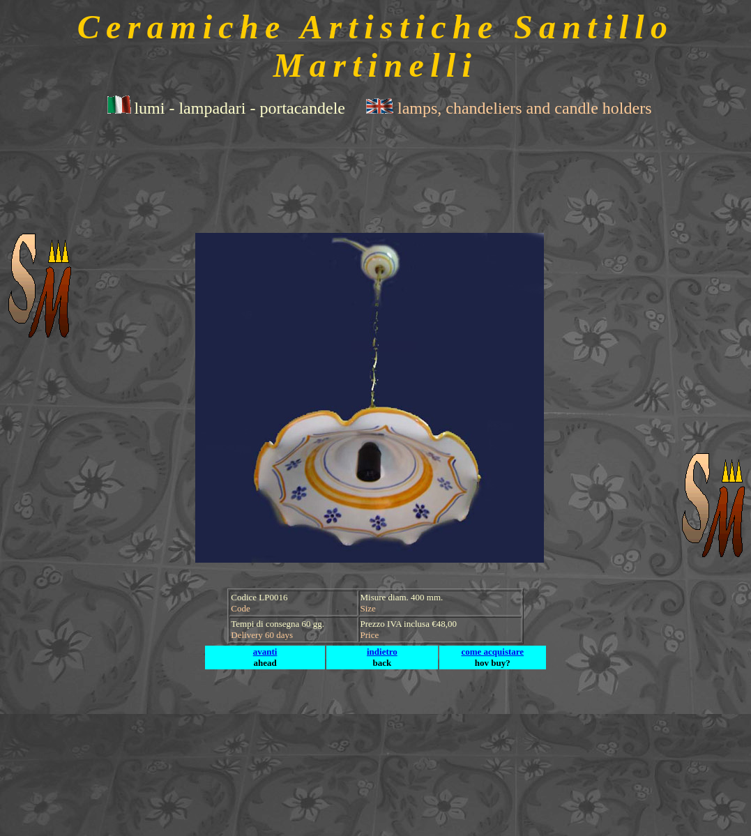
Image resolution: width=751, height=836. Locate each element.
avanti (265, 651)
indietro (382, 651)
